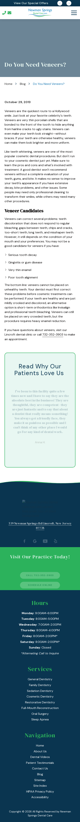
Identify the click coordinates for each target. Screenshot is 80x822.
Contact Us (9, 13)
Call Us (4, 13)
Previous (59, 3)
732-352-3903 (52, 334)
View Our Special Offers (31, 3)
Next (68, 3)
